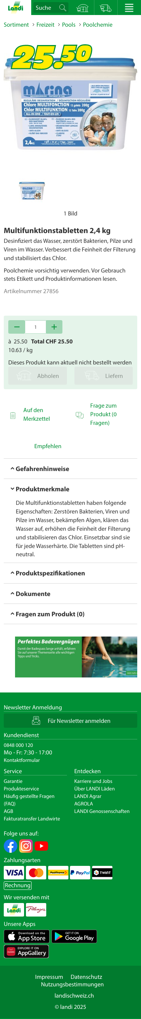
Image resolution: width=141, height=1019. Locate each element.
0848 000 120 (18, 745)
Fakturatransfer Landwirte (32, 818)
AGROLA (83, 803)
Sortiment (16, 25)
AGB (8, 811)
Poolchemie (98, 25)
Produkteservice (21, 788)
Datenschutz (86, 977)
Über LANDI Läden (94, 788)
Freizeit (45, 25)
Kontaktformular (22, 760)
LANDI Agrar (88, 796)
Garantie (13, 781)
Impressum (49, 977)
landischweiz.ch (74, 995)
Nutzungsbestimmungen (72, 984)
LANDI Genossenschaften (102, 811)
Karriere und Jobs (93, 781)
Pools (69, 25)
